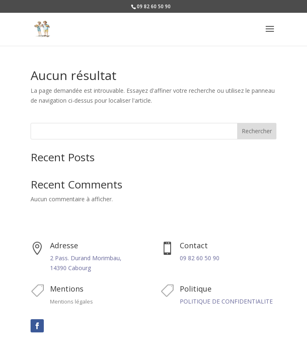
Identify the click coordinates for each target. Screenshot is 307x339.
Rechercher (257, 131)
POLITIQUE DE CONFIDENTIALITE (226, 301)
